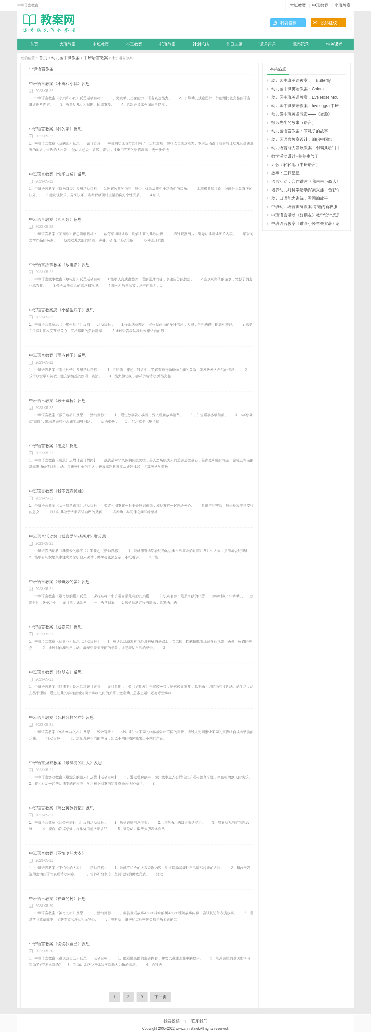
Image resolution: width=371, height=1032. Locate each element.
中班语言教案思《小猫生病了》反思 (61, 310)
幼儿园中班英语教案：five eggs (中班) (305, 105)
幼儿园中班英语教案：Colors (297, 88)
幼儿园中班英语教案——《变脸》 (301, 114)
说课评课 (267, 44)
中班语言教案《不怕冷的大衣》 (57, 853)
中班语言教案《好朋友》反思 (55, 672)
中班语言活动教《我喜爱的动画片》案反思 (67, 536)
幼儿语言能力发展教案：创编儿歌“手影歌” (305, 147)
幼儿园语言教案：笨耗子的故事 (299, 131)
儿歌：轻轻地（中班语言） (295, 164)
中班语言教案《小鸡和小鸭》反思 (59, 83)
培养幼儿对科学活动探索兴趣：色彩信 (305, 189)
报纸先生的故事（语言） (293, 122)
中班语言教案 (96, 57)
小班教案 (342, 5)
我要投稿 (288, 23)
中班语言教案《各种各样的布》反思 (61, 717)
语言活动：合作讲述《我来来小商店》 (305, 181)
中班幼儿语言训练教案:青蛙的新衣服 (304, 206)
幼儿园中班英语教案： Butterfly (301, 80)
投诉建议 (329, 23)
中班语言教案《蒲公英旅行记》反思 (61, 808)
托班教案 (167, 44)
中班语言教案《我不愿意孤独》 (57, 491)
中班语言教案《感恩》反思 (53, 445)
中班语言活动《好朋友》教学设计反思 (305, 215)
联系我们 (199, 1021)
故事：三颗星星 (285, 173)
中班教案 (320, 5)
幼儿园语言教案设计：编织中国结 (301, 139)
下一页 (160, 997)
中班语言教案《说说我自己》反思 (59, 943)
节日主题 (234, 44)
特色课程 (334, 44)
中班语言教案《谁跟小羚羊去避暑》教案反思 (305, 223)
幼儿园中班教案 (65, 57)
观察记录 (301, 44)
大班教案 (298, 5)
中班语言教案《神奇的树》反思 (57, 898)
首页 (34, 44)
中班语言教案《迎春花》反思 (55, 627)
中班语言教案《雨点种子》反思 (57, 355)
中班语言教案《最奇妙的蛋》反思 (59, 581)
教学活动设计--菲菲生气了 (295, 156)
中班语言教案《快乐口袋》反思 (57, 174)
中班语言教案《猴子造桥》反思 (57, 400)
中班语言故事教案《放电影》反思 (59, 264)
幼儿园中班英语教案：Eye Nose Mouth (305, 97)
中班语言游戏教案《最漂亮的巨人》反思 (65, 762)
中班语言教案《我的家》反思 (55, 129)
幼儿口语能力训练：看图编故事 (299, 198)
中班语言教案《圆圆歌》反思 (55, 219)
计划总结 (201, 44)
